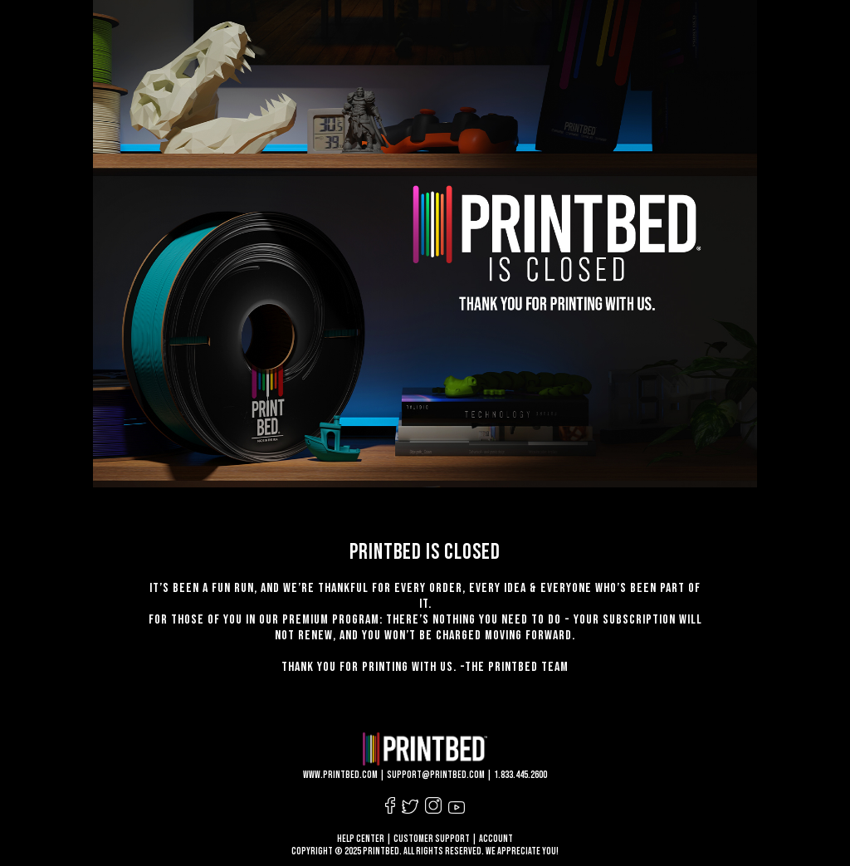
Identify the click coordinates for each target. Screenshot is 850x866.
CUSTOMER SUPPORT (431, 839)
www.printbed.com (340, 775)
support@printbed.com (436, 775)
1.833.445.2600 (520, 775)
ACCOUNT (496, 839)
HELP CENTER (360, 839)
